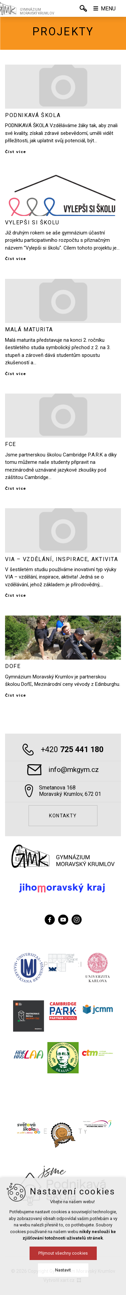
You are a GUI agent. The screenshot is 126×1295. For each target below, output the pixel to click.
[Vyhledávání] (83, 8)
